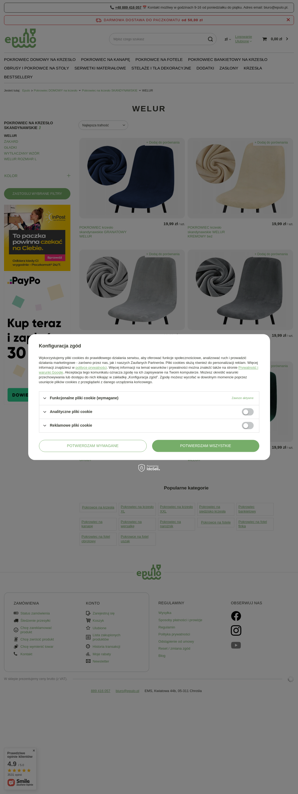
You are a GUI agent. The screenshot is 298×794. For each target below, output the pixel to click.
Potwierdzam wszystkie (205, 446)
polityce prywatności (91, 367)
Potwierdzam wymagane (93, 446)
